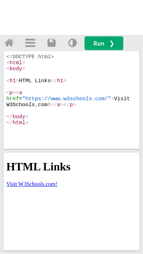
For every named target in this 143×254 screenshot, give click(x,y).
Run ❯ (103, 43)
